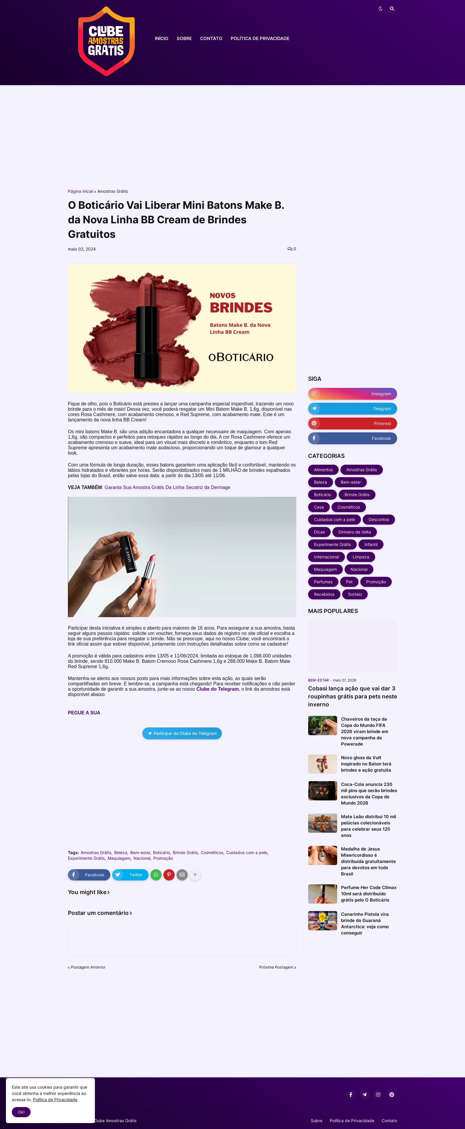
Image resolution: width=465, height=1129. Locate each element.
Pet (349, 581)
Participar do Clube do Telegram (182, 733)
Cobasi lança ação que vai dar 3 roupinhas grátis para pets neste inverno (352, 696)
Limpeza (361, 556)
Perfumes (323, 581)
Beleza (120, 853)
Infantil (371, 544)
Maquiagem (119, 858)
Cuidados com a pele (246, 853)
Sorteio (355, 594)
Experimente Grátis (86, 858)
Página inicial (80, 191)
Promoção (163, 858)
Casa (319, 506)
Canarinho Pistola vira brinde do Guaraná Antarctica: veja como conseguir (365, 923)
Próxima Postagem (276, 967)
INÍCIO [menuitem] (161, 38)
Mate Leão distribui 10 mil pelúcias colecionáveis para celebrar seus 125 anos (368, 826)
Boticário (161, 853)
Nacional (141, 858)
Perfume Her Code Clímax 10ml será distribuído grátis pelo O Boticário (368, 894)
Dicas (319, 531)
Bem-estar (140, 853)
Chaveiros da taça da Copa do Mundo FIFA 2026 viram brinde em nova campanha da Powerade (364, 731)
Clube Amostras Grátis (114, 1120)
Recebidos (324, 594)
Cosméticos (212, 853)
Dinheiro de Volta (354, 531)
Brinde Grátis (185, 853)
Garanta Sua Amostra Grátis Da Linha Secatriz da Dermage (167, 487)
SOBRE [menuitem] (184, 38)
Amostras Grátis (112, 191)
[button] (380, 9)
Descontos (379, 519)
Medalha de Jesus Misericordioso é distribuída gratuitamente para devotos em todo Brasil (368, 861)
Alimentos (323, 469)
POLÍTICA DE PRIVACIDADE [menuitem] (260, 38)
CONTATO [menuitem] (211, 38)
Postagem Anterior (88, 967)
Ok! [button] (21, 1111)
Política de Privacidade (352, 1120)
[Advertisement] (232, 135)
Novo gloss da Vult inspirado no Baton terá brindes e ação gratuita (366, 764)
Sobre (316, 1120)
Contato (389, 1120)
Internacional (326, 556)
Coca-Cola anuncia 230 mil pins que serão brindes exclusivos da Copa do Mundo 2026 (369, 793)
